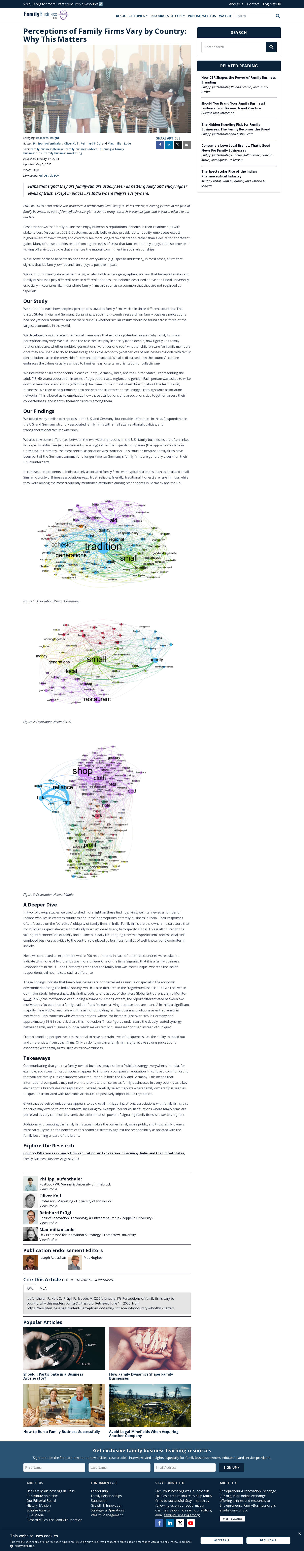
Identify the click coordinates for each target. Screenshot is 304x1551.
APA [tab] (30, 1288)
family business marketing (63, 153)
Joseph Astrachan (52, 1257)
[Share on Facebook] (160, 145)
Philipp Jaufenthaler (47, 143)
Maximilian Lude (119, 143)
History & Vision (39, 1505)
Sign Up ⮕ (231, 1467)
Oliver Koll (71, 143)
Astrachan (52, 232)
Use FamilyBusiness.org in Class (51, 1491)
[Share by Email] (187, 145)
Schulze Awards (38, 1510)
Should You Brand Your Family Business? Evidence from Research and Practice (233, 105)
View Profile (48, 1189)
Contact (253, 4)
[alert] (152, 1540)
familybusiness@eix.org (182, 1515)
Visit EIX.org (232, 1518)
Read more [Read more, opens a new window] (185, 1542)
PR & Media (35, 1515)
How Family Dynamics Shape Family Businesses (141, 1376)
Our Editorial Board (41, 1500)
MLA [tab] (43, 1288)
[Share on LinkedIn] (169, 145)
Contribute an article (42, 1496)
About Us (236, 4)
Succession (99, 1500)
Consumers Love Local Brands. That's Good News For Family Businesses (235, 148)
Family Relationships (106, 1496)
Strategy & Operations (108, 1510)
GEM (27, 999)
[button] (101, 1546)
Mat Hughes (93, 1257)
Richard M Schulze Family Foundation (54, 1520)
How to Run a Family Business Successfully (61, 1432)
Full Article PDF (49, 175)
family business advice (81, 149)
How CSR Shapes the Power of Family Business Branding (238, 80)
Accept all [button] (222, 1540)
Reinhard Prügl (90, 143)
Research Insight (47, 138)
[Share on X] (178, 145)
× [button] (299, 1534)
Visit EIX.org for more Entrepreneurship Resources (61, 4)
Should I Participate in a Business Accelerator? (53, 1376)
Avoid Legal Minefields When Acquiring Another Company (144, 1434)
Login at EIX (272, 4)
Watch (225, 16)
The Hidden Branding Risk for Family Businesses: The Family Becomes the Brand (235, 126)
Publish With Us (202, 16)
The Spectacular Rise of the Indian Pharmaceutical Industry (229, 173)
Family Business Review (46, 149)
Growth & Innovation (107, 1505)
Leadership (99, 1491)
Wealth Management (107, 1515)
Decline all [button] (268, 1540)
